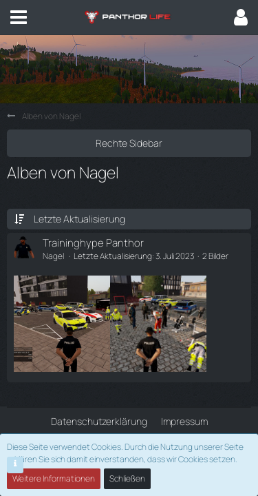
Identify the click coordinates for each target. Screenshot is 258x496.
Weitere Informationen (53, 478)
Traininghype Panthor (93, 243)
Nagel (53, 256)
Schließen (127, 478)
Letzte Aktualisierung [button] (79, 218)
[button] (18, 17)
